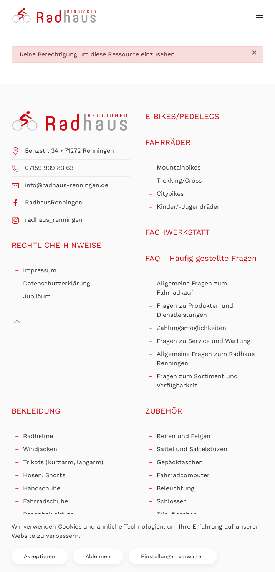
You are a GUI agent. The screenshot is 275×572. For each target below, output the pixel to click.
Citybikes (170, 193)
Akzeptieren (39, 556)
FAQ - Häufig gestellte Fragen (201, 258)
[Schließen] (254, 52)
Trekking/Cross (179, 180)
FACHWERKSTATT (177, 232)
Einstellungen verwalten (173, 556)
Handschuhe (41, 488)
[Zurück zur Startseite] (55, 15)
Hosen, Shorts (44, 475)
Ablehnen (98, 556)
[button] (259, 15)
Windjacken (40, 449)
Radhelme (38, 436)
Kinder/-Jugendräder (188, 206)
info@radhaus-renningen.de (66, 185)
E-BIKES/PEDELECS (182, 116)
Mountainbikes (178, 167)
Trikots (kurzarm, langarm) (63, 462)
